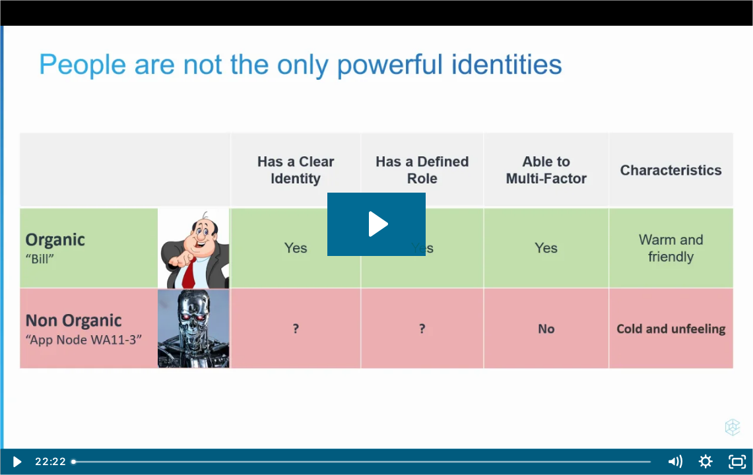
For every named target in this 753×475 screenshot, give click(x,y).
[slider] (362, 462)
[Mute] (674, 462)
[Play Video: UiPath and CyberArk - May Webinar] (376, 224)
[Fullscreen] (737, 462)
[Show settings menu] (706, 462)
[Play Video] (16, 462)
